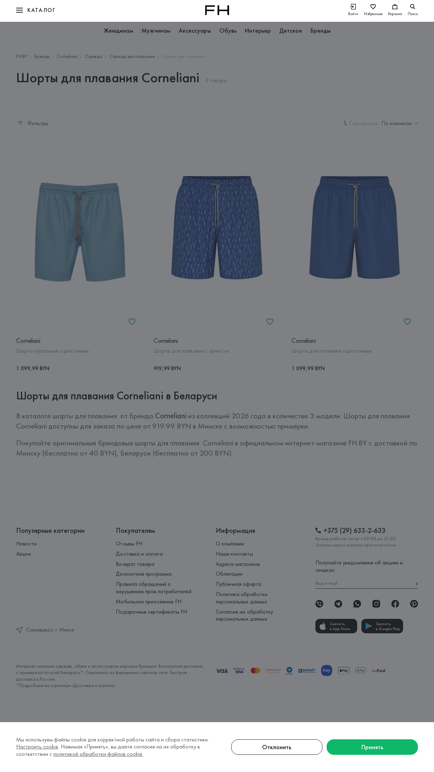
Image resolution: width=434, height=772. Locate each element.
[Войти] (353, 10)
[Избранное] (373, 10)
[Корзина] (395, 10)
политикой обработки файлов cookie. (98, 754)
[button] (35, 10)
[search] (413, 10)
